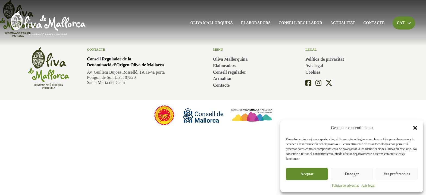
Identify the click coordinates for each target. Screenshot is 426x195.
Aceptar (306, 174)
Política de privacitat (345, 185)
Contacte (373, 23)
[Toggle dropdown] (409, 23)
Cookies (312, 72)
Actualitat (342, 23)
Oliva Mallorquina (211, 23)
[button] (415, 128)
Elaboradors (255, 23)
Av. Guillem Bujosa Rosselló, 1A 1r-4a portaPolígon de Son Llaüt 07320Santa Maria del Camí (126, 77)
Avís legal (368, 185)
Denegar (352, 174)
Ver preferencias (396, 174)
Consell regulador (300, 23)
